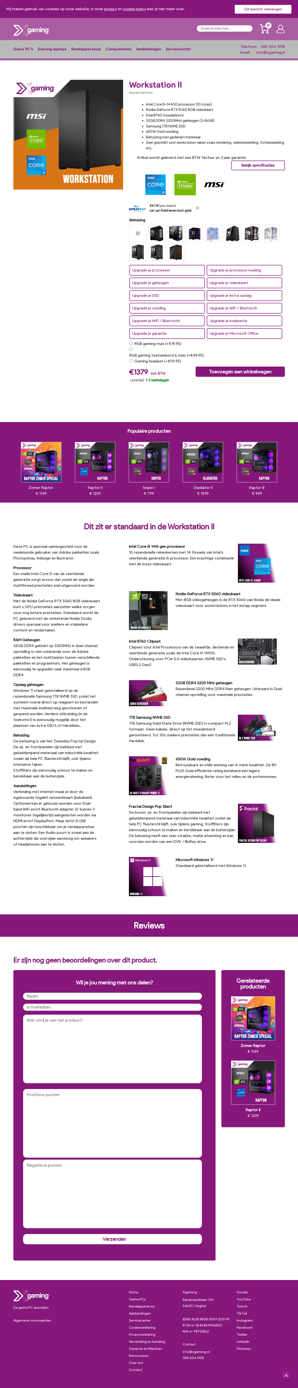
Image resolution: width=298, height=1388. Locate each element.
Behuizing (137, 220)
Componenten (118, 49)
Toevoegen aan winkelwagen (240, 372)
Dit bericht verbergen (263, 9)
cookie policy (134, 9)
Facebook (245, 1327)
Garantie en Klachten (145, 1349)
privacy (110, 9)
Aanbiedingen (148, 49)
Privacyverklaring (142, 1335)
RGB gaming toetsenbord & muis (166, 355)
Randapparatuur (86, 49)
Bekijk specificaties (258, 165)
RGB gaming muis (158, 343)
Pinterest (244, 1349)
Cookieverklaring (142, 1327)
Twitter (242, 1335)
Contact (135, 1370)
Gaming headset (158, 361)
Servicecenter (178, 49)
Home (133, 1292)
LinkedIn (243, 1342)
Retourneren (139, 1356)
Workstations (141, 92)
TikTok (242, 1313)
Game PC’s (23, 49)
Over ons (136, 1363)
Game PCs (137, 1299)
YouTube (244, 1299)
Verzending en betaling (147, 1342)
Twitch (242, 1306)
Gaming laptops (52, 49)
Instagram (245, 1320)
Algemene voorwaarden (32, 1320)
